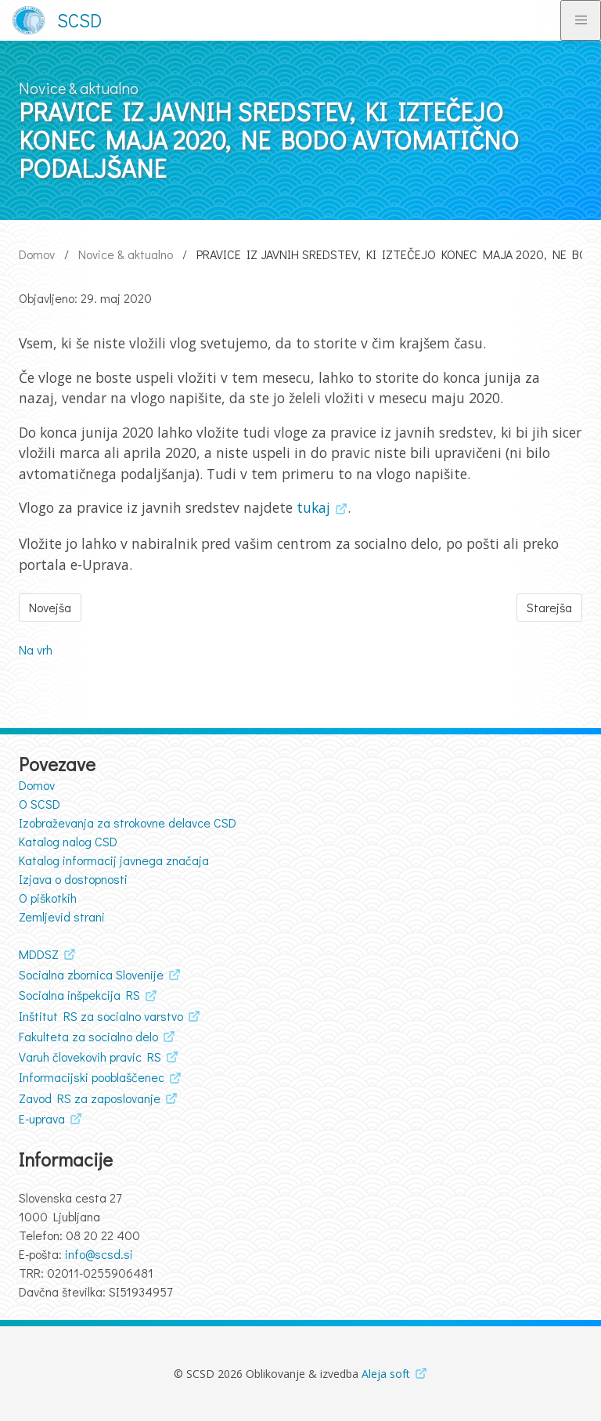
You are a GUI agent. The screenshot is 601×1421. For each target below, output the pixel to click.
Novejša (50, 607)
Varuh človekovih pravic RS (90, 1056)
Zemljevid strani (62, 916)
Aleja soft (386, 1373)
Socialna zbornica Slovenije (91, 974)
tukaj (313, 507)
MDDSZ (39, 954)
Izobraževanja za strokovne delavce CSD (127, 822)
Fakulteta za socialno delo (88, 1036)
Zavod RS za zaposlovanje (89, 1098)
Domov (37, 254)
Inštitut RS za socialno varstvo (101, 1016)
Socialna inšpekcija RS (79, 994)
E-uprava (42, 1118)
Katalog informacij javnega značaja (114, 860)
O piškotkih (48, 897)
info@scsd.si (99, 1254)
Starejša (549, 607)
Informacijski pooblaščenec (91, 1077)
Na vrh (35, 649)
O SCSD (39, 803)
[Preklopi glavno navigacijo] (580, 20)
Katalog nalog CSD (68, 841)
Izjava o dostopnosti (73, 879)
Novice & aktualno (125, 254)
